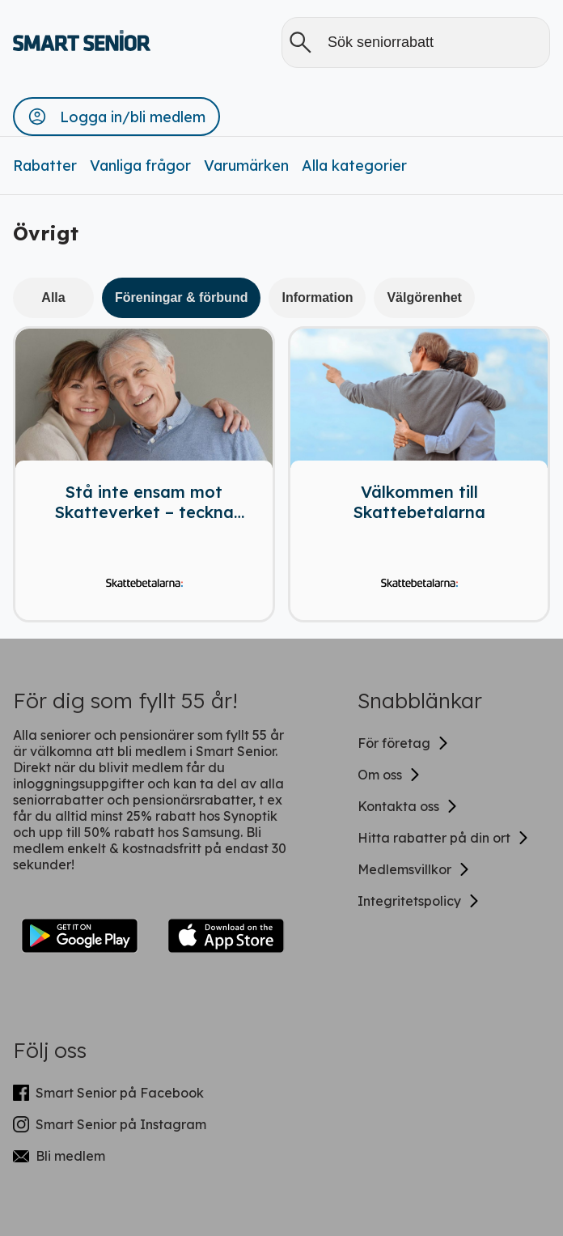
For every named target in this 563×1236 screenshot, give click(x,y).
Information (317, 297)
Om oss (389, 775)
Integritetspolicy (419, 901)
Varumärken (246, 165)
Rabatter (45, 165)
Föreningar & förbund (181, 297)
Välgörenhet (424, 297)
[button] (116, 116)
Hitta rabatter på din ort (444, 838)
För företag (404, 743)
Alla (53, 297)
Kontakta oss (408, 806)
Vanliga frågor (140, 165)
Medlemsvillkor (414, 869)
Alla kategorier (354, 165)
